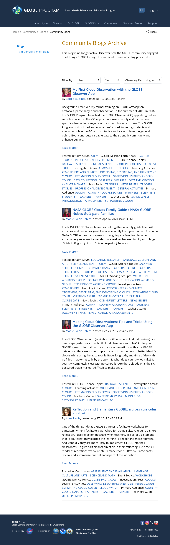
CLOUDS (124, 168)
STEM (95, 156)
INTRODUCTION (72, 200)
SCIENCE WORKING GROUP (105, 280)
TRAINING (112, 184)
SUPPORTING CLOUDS (119, 200)
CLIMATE (81, 268)
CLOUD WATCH (109, 487)
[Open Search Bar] (142, 10)
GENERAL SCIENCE (102, 164)
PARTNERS (132, 192)
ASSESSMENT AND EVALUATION (111, 471)
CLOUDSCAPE (71, 300)
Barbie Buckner (75, 99)
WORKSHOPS (144, 475)
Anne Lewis (73, 418)
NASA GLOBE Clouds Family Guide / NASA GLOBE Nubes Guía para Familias (112, 211)
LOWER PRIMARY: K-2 (109, 396)
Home (15, 32)
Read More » (70, 147)
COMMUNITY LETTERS (113, 300)
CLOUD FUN (134, 296)
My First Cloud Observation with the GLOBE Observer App (107, 91)
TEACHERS (85, 196)
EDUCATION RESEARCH (106, 259)
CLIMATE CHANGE (100, 268)
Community (29, 32)
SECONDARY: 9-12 (73, 400)
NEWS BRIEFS (130, 184)
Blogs (43, 32)
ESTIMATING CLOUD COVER (93, 176)
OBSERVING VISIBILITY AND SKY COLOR (98, 296)
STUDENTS (69, 196)
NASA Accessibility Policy (147, 536)
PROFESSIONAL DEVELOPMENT (95, 160)
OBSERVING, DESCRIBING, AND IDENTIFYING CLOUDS (96, 292)
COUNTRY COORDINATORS (105, 192)
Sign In (154, 10)
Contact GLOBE (151, 530)
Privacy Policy (135, 530)
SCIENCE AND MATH (84, 264)
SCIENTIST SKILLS (86, 276)
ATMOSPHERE (108, 168)
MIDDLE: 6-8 (133, 396)
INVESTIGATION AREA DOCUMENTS (111, 312)
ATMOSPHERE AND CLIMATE (80, 172)
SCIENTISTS (148, 192)
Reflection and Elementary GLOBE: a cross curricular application (114, 411)
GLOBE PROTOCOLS (129, 164)
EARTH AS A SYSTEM (122, 272)
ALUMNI (80, 192)
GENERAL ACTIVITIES (130, 188)
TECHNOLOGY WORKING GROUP (95, 284)
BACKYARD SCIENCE (75, 164)
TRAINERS (100, 196)
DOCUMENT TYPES (74, 312)
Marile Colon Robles (78, 219)
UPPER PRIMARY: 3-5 (100, 400)
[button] (152, 32)
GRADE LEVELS (140, 196)
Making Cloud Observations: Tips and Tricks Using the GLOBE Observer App (112, 323)
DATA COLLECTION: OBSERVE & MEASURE (100, 180)
